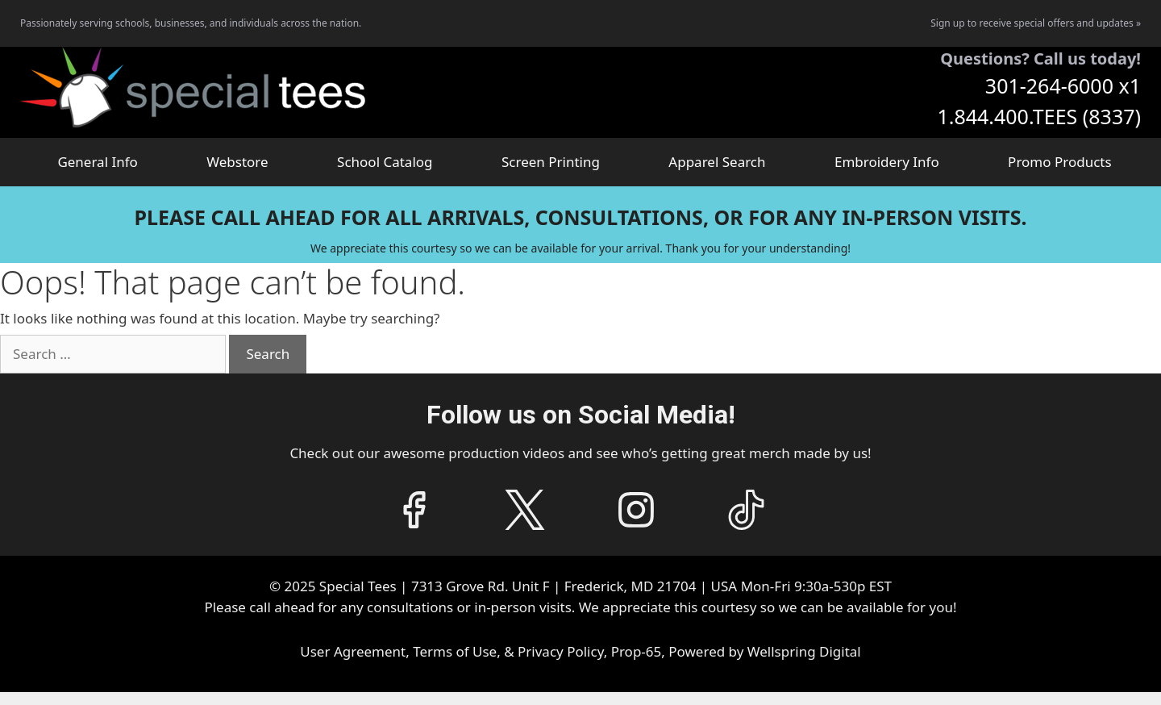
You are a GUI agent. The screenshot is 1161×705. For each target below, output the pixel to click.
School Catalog (384, 161)
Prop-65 (636, 651)
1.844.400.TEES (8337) (1039, 116)
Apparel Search (716, 161)
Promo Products (1060, 161)
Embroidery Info (886, 161)
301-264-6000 (1049, 85)
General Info (97, 161)
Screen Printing (550, 161)
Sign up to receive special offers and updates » (1035, 23)
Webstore (237, 161)
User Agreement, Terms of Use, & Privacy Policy (451, 651)
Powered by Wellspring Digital (764, 651)
